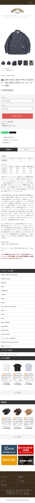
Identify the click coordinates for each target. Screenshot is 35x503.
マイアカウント (4, 477)
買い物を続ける (5, 142)
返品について (5, 123)
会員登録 (20, 477)
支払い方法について (11, 490)
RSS (25, 493)
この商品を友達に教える (7, 137)
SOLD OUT (17, 116)
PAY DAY (8, 68)
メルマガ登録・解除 (10, 493)
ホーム (3, 68)
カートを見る (21, 481)
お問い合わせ (4, 484)
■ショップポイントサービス (9, 354)
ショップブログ (19, 493)
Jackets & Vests (9, 70)
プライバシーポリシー (23, 491)
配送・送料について (21, 490)
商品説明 (8, 149)
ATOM (27, 493)
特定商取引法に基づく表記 (8, 125)
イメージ (26, 149)
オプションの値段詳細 (7, 121)
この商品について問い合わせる (9, 140)
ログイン (3, 481)
